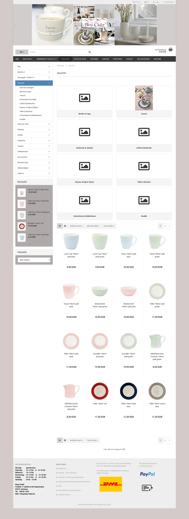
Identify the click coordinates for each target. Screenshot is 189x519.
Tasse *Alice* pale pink (71, 315)
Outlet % (21, 173)
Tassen (22, 95)
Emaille (22, 119)
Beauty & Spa (23, 162)
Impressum (62, 479)
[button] (146, 2)
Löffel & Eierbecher (27, 103)
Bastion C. (28, 59)
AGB (59, 497)
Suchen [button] (136, 2)
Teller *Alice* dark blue (128, 415)
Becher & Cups (25, 92)
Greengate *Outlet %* (47, 59)
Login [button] (156, 2)
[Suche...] (21, 52)
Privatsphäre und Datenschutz (69, 501)
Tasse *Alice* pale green (157, 265)
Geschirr (65, 59)
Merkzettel (169, 2)
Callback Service (64, 505)
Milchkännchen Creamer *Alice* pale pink (71, 417)
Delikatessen (143, 59)
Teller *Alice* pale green (157, 315)
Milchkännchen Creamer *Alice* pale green (157, 367)
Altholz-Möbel (23, 168)
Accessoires (22, 157)
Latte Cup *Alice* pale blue (71, 265)
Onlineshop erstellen (85, 515)
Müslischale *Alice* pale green (99, 315)
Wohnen (94, 59)
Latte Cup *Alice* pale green (100, 265)
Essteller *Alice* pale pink (100, 365)
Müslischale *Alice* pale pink (128, 315)
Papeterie (117, 59)
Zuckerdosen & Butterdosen (31, 115)
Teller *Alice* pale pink (71, 365)
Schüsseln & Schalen (28, 99)
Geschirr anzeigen (27, 88)
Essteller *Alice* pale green (128, 365)
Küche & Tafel (80, 59)
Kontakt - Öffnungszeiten (67, 483)
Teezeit (129, 59)
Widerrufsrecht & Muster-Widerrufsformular (74, 492)
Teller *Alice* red (100, 414)
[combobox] (76, 236)
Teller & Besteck (26, 111)
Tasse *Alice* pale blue (128, 265)
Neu (17, 59)
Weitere (157, 59)
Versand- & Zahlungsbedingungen (71, 488)
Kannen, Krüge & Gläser (29, 107)
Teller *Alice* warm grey (157, 415)
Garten (105, 59)
